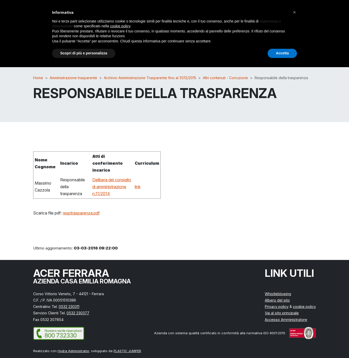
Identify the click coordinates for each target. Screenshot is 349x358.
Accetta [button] (282, 53)
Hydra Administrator (73, 351)
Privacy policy (277, 306)
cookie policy (304, 306)
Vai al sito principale (282, 313)
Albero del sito (277, 300)
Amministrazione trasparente (73, 78)
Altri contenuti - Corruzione (225, 78)
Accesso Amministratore (286, 319)
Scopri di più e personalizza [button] (83, 53)
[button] (294, 12)
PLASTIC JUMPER (127, 351)
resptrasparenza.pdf (81, 213)
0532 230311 (69, 306)
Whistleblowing (278, 294)
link (138, 186)
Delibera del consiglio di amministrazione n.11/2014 (111, 186)
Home (38, 78)
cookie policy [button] (120, 26)
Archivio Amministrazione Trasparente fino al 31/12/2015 (150, 78)
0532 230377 (78, 313)
